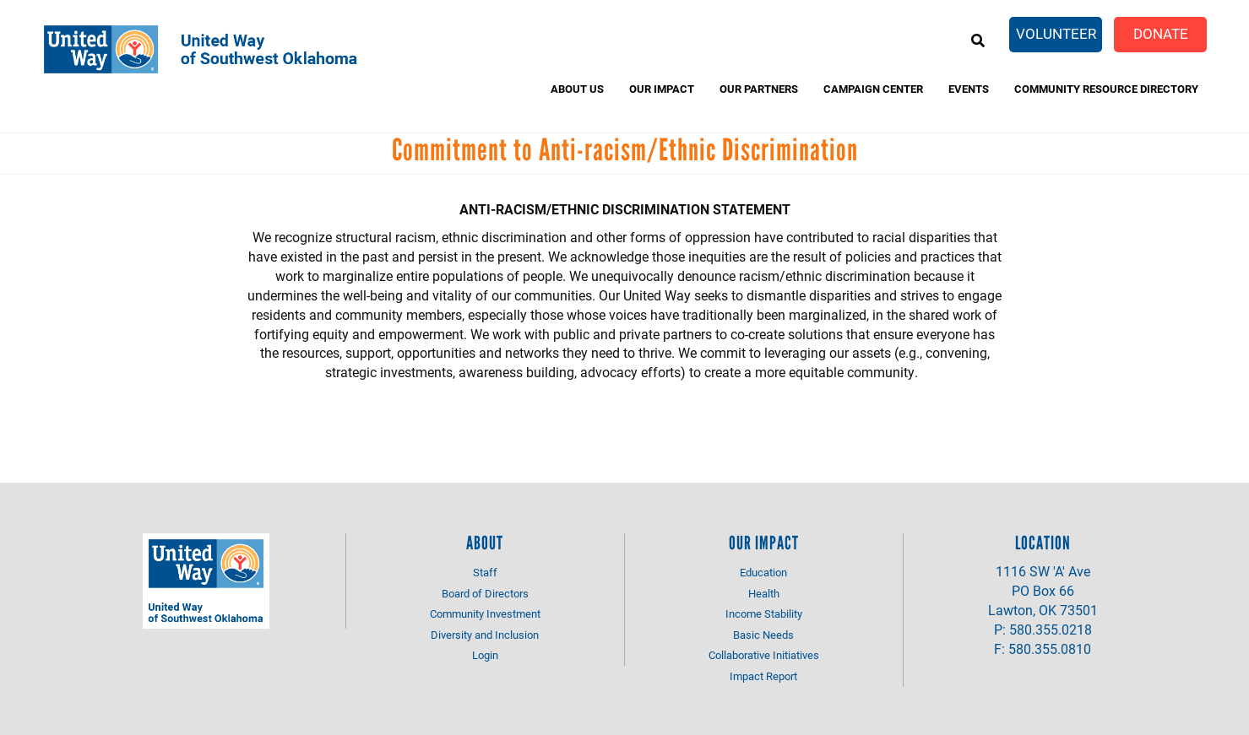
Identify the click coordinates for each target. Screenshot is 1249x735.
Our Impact (661, 88)
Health (763, 593)
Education (763, 572)
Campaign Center (873, 88)
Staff (485, 572)
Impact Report (763, 676)
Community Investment (485, 613)
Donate (1160, 33)
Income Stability (763, 613)
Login (485, 654)
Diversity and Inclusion (485, 634)
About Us (577, 88)
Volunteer (1056, 33)
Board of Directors (485, 593)
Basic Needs (763, 634)
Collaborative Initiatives (764, 654)
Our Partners (759, 88)
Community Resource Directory (1106, 88)
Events (968, 88)
